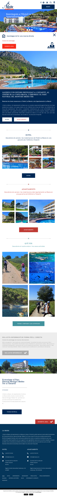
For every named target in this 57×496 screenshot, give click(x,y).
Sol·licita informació (13, 353)
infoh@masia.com (9, 457)
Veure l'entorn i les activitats (28, 323)
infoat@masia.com (34, 457)
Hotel (7, 119)
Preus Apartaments (44, 476)
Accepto (26, 494)
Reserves (4, 480)
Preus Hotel (33, 476)
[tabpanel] (28, 20)
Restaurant (25, 476)
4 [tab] (32, 30)
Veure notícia (12, 412)
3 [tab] (29, 30)
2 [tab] (27, 30)
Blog (22, 478)
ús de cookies (38, 492)
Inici (3, 476)
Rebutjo (31, 494)
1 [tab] (25, 30)
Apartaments (21, 119)
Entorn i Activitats (14, 478)
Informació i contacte (32, 478)
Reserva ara (9, 46)
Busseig (4, 478)
